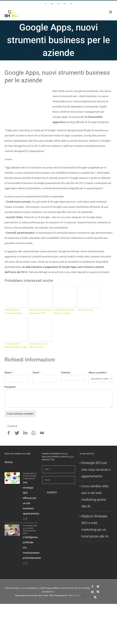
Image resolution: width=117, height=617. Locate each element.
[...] (25, 518)
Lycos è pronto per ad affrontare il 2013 (38, 345)
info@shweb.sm (60, 595)
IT (46, 4)
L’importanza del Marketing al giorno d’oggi (16, 345)
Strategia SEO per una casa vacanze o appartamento (29, 476)
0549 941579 (68, 588)
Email (36, 372)
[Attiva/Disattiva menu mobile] (110, 12)
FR (58, 4)
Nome (9, 372)
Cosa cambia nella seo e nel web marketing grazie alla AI (94, 496)
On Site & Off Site (85, 310)
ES (71, 4)
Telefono (65, 372)
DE (65, 4)
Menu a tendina (98, 372)
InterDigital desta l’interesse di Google (13, 311)
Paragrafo (10, 386)
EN (52, 4)
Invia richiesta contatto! (20, 413)
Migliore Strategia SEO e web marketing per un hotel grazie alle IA (94, 526)
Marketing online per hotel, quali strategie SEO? (40, 311)
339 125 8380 (84, 588)
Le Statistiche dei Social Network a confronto (63, 311)
